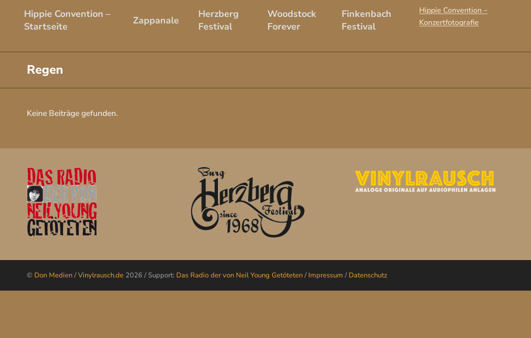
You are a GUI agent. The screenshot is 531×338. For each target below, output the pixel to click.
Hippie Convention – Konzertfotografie (453, 16)
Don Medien (53, 275)
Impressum (325, 275)
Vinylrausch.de (101, 275)
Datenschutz (368, 275)
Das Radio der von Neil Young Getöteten (239, 275)
